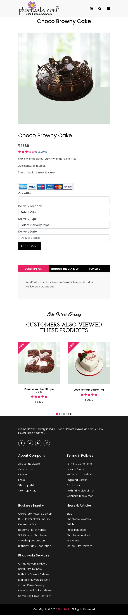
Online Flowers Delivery (32, 563)
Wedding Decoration (31, 540)
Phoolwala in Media (79, 535)
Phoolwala (64, 609)
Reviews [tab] (94, 269)
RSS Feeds (73, 540)
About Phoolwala (29, 464)
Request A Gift (27, 524)
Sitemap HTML (27, 490)
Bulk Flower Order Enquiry (34, 519)
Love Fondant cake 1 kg (89, 390)
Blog (69, 513)
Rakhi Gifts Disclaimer (80, 490)
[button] (57, 414)
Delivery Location (30, 206)
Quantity (24, 193)
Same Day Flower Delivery (34, 596)
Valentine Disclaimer (80, 496)
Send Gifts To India (30, 569)
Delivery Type (27, 219)
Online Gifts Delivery (79, 546)
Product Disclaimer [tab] (64, 269)
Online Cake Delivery (31, 585)
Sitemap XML (26, 485)
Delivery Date (27, 231)
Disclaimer (73, 485)
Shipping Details (77, 480)
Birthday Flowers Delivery (34, 574)
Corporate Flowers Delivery (35, 513)
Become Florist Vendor (32, 530)
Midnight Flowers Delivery (34, 579)
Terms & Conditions (79, 464)
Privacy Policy (75, 469)
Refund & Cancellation (81, 474)
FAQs (21, 480)
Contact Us (25, 469)
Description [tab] (33, 269)
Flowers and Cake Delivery (35, 590)
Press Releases (76, 530)
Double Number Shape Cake (39, 390)
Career (22, 474)
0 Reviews (41, 152)
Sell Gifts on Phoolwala (32, 535)
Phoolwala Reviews (79, 519)
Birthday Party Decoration (34, 546)
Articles (71, 524)
